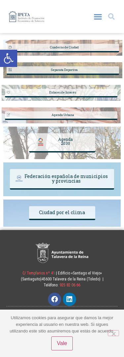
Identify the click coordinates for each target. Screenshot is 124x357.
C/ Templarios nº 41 (38, 273)
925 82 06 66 (70, 285)
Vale (62, 343)
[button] (8, 58)
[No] (113, 333)
